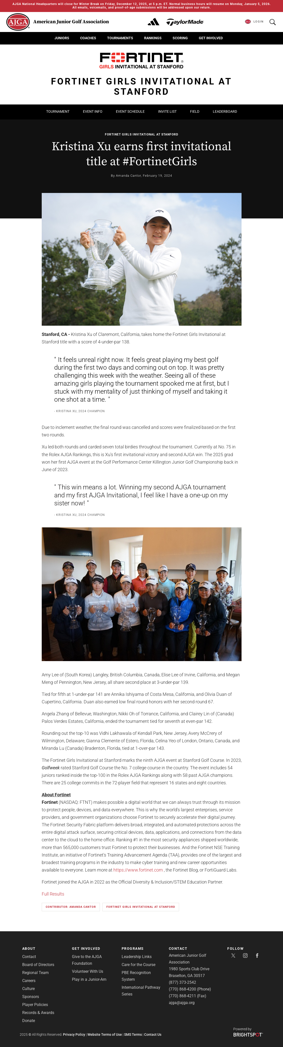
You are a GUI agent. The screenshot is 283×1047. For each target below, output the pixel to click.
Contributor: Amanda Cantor (71, 907)
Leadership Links (137, 956)
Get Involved (211, 38)
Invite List (167, 111)
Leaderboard (225, 111)
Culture (28, 988)
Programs (133, 949)
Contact (29, 956)
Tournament (57, 111)
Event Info (92, 111)
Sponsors (30, 996)
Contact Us (152, 1035)
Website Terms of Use (104, 1035)
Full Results (53, 894)
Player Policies (35, 1004)
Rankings (153, 38)
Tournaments (120, 38)
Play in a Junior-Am (89, 979)
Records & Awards (38, 1012)
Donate (28, 1020)
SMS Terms (133, 1035)
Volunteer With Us (87, 971)
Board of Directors (38, 964)
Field (194, 111)
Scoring (180, 38)
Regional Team (35, 972)
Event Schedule (130, 111)
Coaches (88, 38)
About (29, 949)
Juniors (61, 38)
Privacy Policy (74, 1035)
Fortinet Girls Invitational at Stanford (141, 134)
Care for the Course (138, 964)
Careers (28, 980)
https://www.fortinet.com (138, 870)
